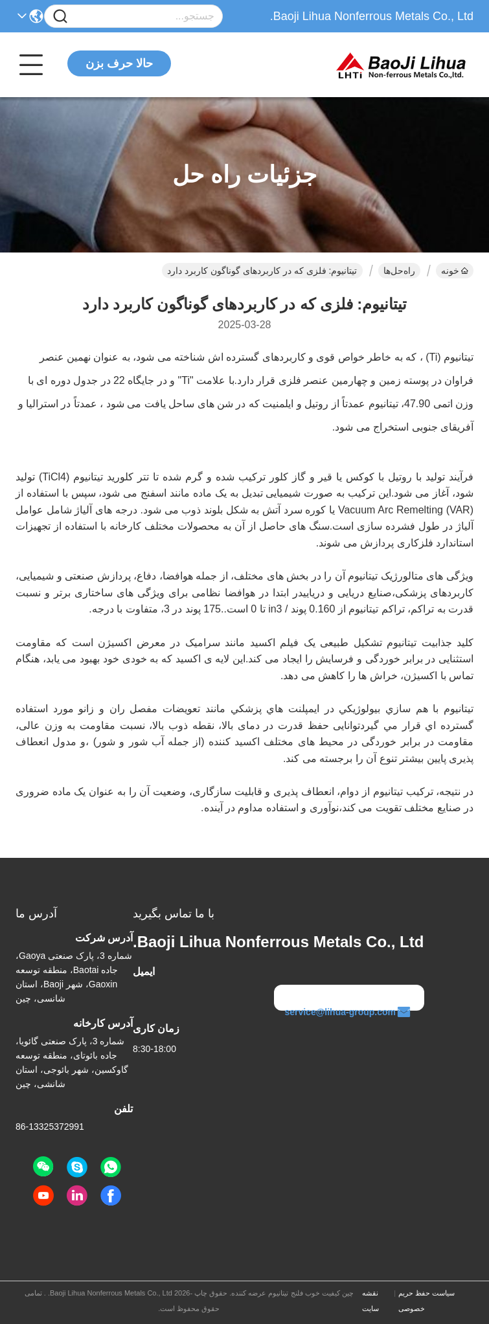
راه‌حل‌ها (399, 270)
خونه (455, 270)
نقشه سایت (370, 1300)
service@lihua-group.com (347, 1012)
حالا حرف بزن (119, 63)
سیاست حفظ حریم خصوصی (426, 1300)
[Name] (60, 16)
